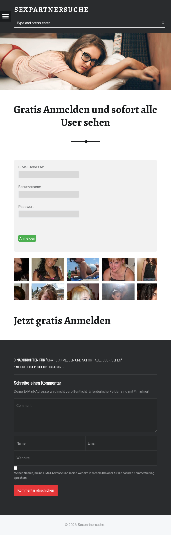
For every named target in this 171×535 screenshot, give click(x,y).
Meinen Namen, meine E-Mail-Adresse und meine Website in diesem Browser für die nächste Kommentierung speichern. (84, 475)
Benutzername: (30, 187)
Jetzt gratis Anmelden (62, 320)
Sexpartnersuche (91, 525)
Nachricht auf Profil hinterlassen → (39, 367)
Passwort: (26, 207)
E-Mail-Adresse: (31, 167)
